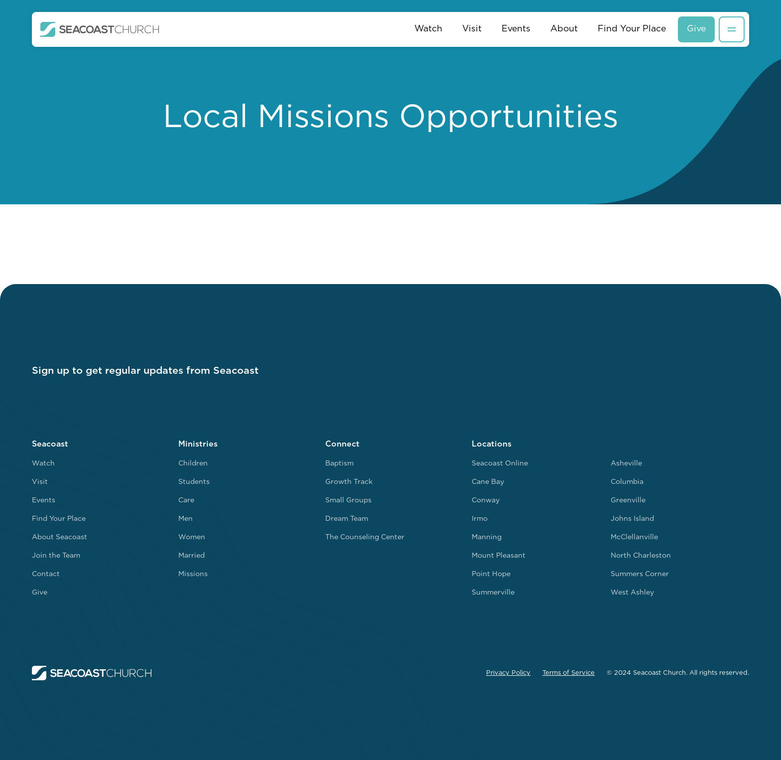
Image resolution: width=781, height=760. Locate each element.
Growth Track (349, 482)
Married (191, 556)
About (564, 29)
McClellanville (634, 537)
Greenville (628, 500)
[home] (99, 29)
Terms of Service (568, 673)
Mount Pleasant (498, 556)
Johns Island (632, 519)
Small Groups (348, 500)
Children (193, 463)
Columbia (627, 482)
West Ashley (632, 593)
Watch (428, 29)
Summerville (493, 593)
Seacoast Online (500, 463)
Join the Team (56, 556)
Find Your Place (632, 29)
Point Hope (491, 574)
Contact (46, 574)
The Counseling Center (364, 537)
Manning (487, 537)
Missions (193, 574)
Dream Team (346, 519)
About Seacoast (59, 537)
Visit (472, 29)
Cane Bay (488, 482)
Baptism (339, 463)
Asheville (626, 463)
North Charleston (641, 556)
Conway (486, 500)
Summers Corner (640, 574)
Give (696, 29)
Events (516, 29)
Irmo (480, 519)
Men (185, 519)
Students (194, 482)
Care (186, 500)
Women (191, 537)
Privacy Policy (508, 673)
